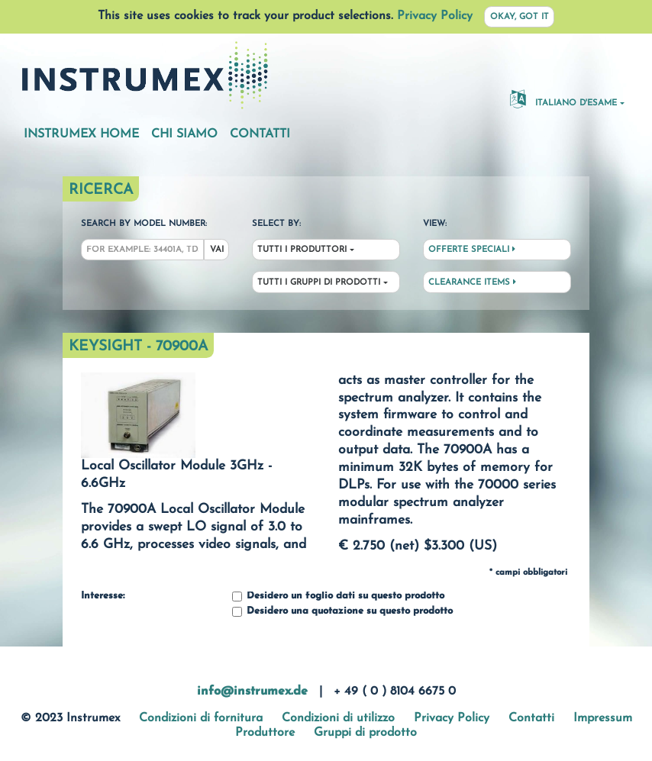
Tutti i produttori (302, 250)
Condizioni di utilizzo (338, 718)
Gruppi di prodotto (365, 733)
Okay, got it (519, 17)
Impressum (602, 718)
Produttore (265, 733)
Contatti (260, 134)
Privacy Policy (435, 16)
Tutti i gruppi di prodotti (318, 283)
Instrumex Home (81, 134)
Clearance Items (472, 282)
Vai (217, 250)
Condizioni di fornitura (201, 718)
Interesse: (102, 596)
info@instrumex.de (252, 691)
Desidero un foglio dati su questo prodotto (338, 596)
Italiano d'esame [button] (563, 98)
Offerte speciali (471, 249)
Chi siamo (184, 134)
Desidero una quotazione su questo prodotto (342, 612)
